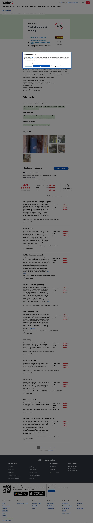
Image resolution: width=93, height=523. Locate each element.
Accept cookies (41, 66)
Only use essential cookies (59, 66)
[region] (46, 60)
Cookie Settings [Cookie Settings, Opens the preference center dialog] (28, 66)
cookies (31, 57)
